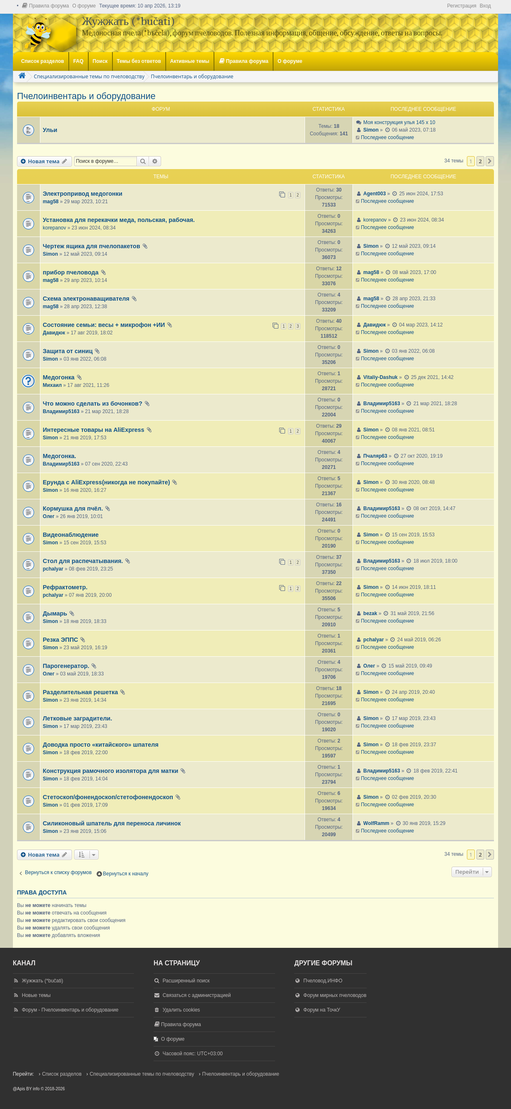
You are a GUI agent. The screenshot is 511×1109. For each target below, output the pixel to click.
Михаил (52, 385)
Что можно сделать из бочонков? (92, 403)
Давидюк (54, 333)
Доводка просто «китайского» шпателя (101, 744)
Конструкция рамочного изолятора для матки (111, 771)
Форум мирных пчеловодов (335, 995)
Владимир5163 (61, 411)
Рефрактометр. (65, 587)
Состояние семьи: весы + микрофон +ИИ (104, 324)
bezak (370, 613)
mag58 (51, 201)
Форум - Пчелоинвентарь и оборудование (70, 1010)
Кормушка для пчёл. (73, 508)
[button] (490, 161)
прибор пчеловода (71, 272)
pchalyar (53, 569)
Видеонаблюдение (71, 534)
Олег (49, 516)
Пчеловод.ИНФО (322, 981)
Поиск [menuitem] (100, 61)
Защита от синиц (68, 351)
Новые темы (36, 995)
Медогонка (58, 377)
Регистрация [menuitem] (461, 6)
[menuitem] (45, 6)
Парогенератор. (66, 666)
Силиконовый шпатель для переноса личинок (112, 823)
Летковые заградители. (77, 718)
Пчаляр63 (375, 456)
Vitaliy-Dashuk (380, 377)
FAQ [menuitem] (78, 61)
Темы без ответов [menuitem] (139, 61)
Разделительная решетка (80, 692)
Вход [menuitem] (485, 6)
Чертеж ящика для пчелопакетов (91, 246)
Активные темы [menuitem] (189, 61)
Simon (371, 130)
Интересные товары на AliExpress (93, 429)
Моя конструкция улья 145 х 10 (399, 122)
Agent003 (374, 194)
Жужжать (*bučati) (42, 981)
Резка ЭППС (60, 639)
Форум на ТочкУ (321, 1010)
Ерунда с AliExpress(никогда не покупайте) (106, 482)
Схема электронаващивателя (86, 298)
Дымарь (55, 613)
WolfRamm (376, 823)
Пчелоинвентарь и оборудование (86, 96)
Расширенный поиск (186, 981)
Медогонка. (59, 456)
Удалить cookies (181, 1010)
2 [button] (480, 161)
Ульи (50, 130)
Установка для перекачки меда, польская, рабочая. (119, 220)
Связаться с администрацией (197, 995)
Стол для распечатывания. (83, 561)
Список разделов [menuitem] (42, 61)
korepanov (54, 228)
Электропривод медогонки (82, 193)
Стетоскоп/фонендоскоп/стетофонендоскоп (108, 797)
